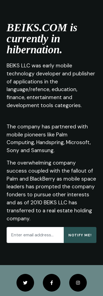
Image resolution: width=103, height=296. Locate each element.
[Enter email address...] (35, 235)
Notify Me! (80, 235)
